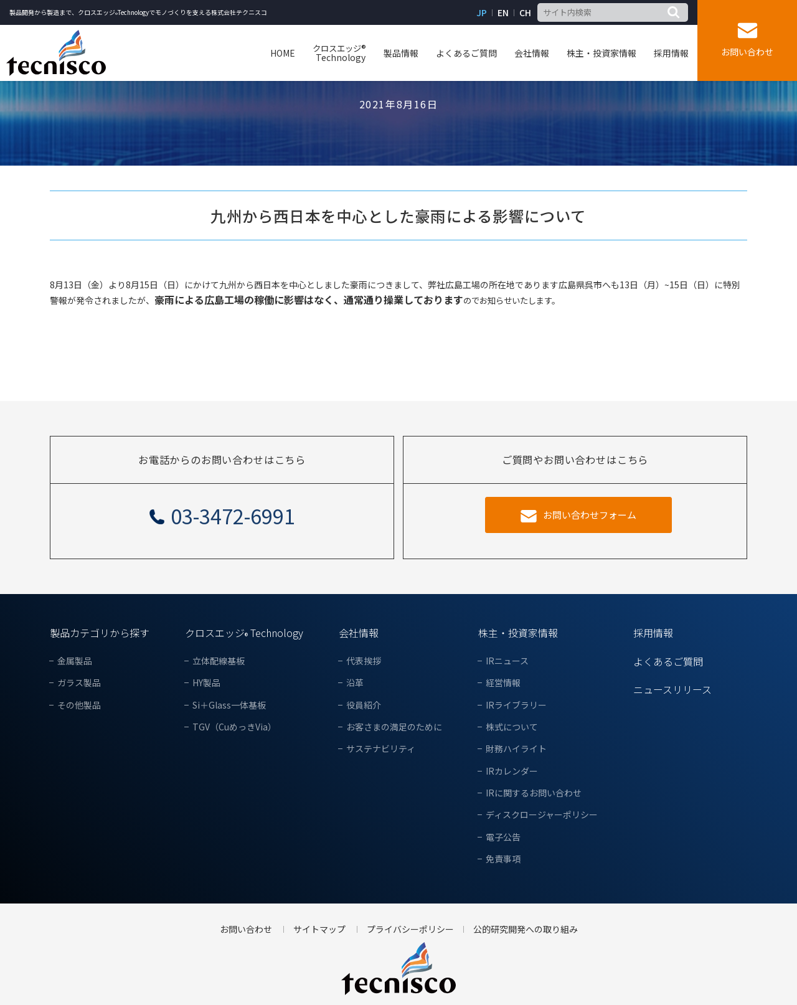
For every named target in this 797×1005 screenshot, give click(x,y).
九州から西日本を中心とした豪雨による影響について (398, 216)
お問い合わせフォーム (589, 514)
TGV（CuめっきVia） (234, 727)
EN (503, 12)
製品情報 (401, 53)
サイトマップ (319, 929)
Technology (339, 52)
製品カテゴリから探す (99, 632)
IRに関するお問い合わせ (534, 793)
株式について (512, 727)
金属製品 (74, 661)
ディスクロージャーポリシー (542, 814)
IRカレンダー (512, 771)
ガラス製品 (79, 682)
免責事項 (503, 859)
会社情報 (531, 53)
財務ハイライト (516, 748)
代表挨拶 (363, 661)
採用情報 (671, 53)
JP (481, 12)
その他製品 (79, 705)
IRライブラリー (516, 705)
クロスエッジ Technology (244, 632)
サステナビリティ (380, 748)
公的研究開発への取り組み (525, 929)
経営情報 (503, 682)
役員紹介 (363, 705)
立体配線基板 (218, 661)
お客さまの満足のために (394, 727)
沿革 (355, 682)
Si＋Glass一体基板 (229, 705)
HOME (282, 53)
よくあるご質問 (466, 53)
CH (525, 12)
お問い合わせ (747, 51)
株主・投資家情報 (601, 53)
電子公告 (503, 837)
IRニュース (507, 661)
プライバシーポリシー (410, 929)
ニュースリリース (672, 689)
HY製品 (206, 682)
